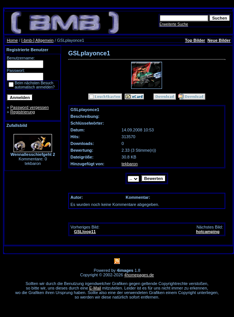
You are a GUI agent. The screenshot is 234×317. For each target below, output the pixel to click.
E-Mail (95, 288)
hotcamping (207, 231)
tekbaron (130, 164)
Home (12, 40)
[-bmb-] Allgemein (37, 40)
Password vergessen (29, 107)
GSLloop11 (85, 231)
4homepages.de (139, 275)
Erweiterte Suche (173, 24)
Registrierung (22, 112)
